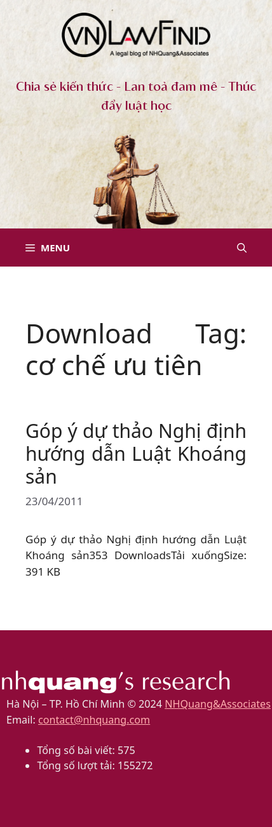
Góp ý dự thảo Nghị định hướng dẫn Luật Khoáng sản (136, 453)
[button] (241, 247)
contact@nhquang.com (94, 720)
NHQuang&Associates (218, 704)
